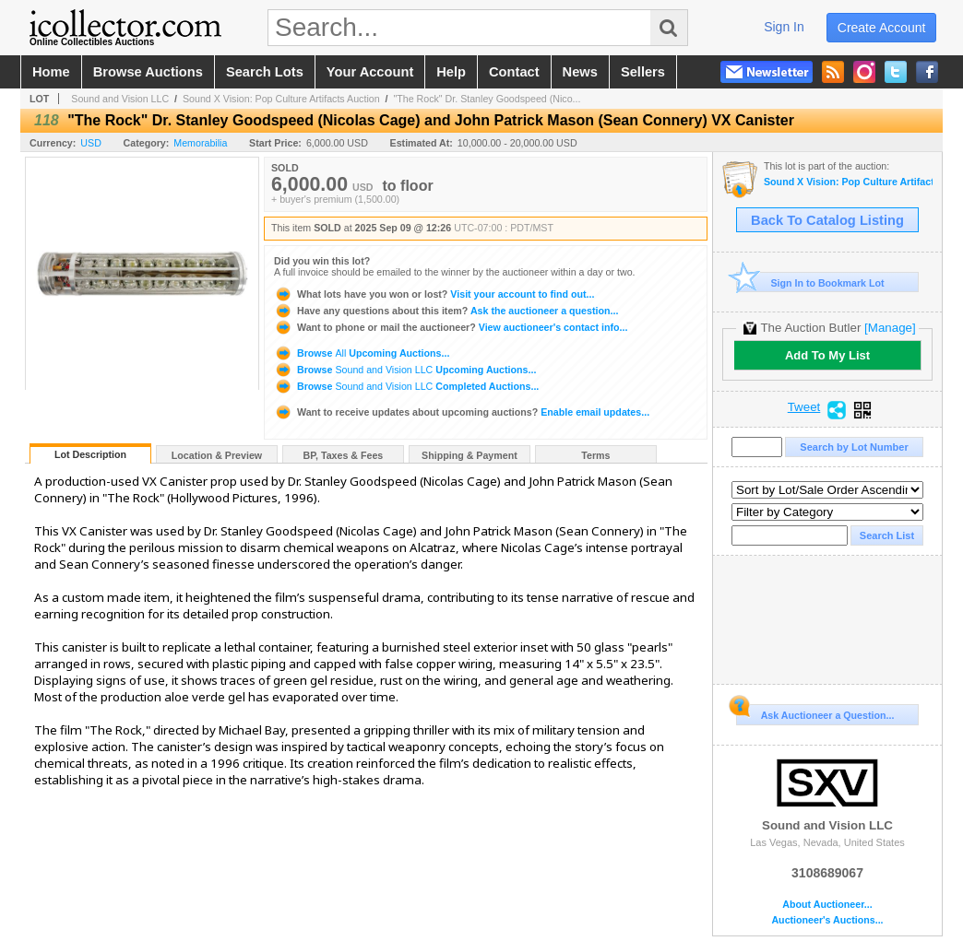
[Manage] (890, 328)
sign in (784, 26)
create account (882, 27)
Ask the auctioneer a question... (446, 310)
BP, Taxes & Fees (343, 455)
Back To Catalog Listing (827, 220)
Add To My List (827, 355)
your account (370, 72)
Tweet (804, 407)
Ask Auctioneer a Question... (815, 712)
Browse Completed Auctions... (406, 386)
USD (90, 142)
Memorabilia (200, 142)
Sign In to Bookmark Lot (810, 282)
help (451, 72)
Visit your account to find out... (434, 294)
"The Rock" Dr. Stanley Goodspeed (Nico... (486, 98)
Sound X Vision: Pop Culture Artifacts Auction (281, 98)
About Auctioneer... (827, 905)
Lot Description (90, 454)
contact (514, 72)
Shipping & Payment (469, 455)
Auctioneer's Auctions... (827, 920)
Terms (595, 455)
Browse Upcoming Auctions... (361, 353)
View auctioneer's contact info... (450, 327)
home (51, 72)
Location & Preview (217, 455)
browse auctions (148, 72)
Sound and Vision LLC (120, 98)
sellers (643, 72)
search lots (264, 72)
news (580, 72)
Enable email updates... (461, 412)
